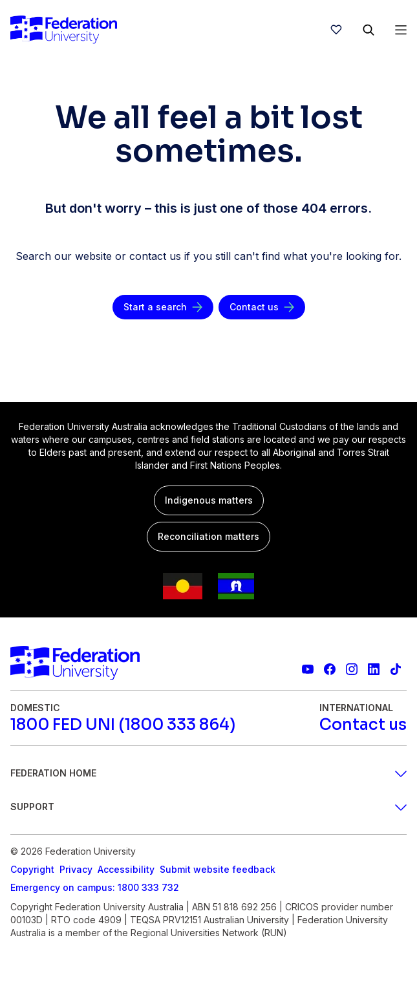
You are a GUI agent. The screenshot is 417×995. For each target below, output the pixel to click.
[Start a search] (162, 307)
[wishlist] (336, 30)
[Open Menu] (401, 30)
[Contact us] (262, 307)
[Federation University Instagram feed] (352, 669)
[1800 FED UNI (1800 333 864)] (122, 724)
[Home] (63, 30)
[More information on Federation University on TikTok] (396, 669)
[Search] (368, 30)
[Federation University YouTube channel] (308, 669)
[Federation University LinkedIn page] (374, 669)
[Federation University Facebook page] (330, 669)
